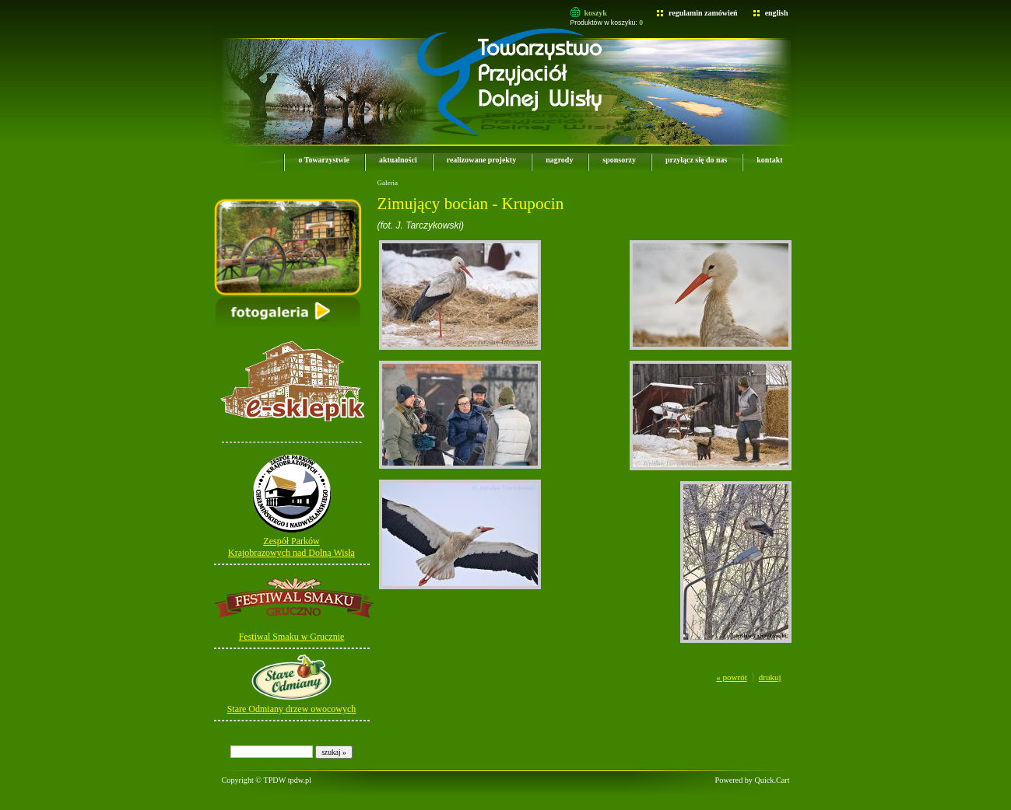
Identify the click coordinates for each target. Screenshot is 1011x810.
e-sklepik (239, 437)
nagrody (559, 159)
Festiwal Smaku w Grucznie (292, 636)
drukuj (770, 677)
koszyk (595, 13)
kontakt (769, 159)
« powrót (731, 677)
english (776, 13)
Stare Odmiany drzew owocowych (291, 709)
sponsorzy (619, 159)
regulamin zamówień (703, 13)
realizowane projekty (481, 159)
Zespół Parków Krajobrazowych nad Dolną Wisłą (291, 547)
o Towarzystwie (323, 159)
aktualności (398, 159)
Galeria (387, 183)
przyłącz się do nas (696, 159)
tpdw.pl (299, 780)
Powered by (752, 780)
